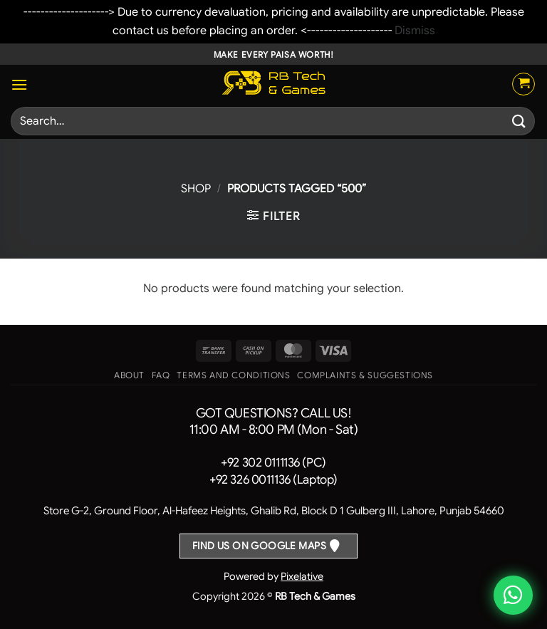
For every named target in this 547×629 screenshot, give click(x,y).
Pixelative (302, 576)
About (129, 375)
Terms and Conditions (233, 375)
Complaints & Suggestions (365, 375)
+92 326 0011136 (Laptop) (273, 479)
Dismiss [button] (415, 31)
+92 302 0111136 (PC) (273, 462)
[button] (19, 84)
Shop (196, 189)
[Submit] (519, 121)
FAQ (161, 375)
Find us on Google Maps (259, 546)
